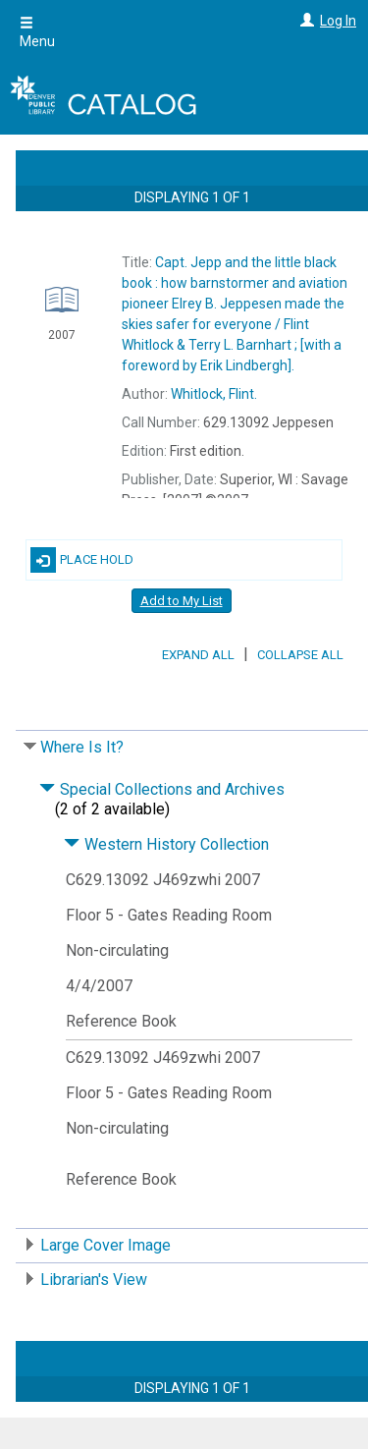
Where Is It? (82, 747)
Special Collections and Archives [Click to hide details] (162, 789)
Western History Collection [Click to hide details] (166, 844)
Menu (37, 32)
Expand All (198, 654)
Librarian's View (93, 1279)
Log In (338, 20)
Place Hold (81, 560)
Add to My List (181, 600)
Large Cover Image (105, 1245)
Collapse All (300, 654)
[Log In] (304, 20)
